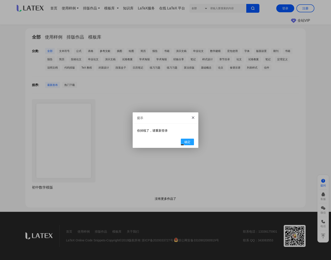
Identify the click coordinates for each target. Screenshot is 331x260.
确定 (185, 142)
